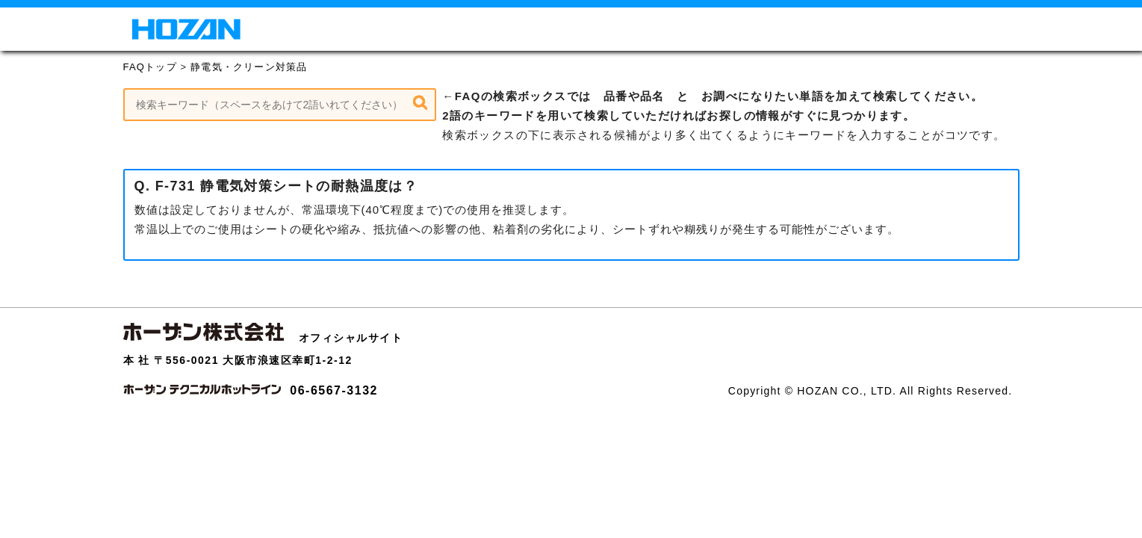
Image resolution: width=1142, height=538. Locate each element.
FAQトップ (150, 66)
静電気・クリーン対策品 (248, 66)
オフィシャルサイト (351, 338)
